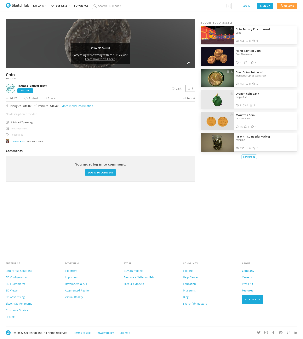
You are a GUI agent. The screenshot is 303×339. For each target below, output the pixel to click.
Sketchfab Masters (195, 303)
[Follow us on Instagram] (266, 333)
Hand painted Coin (248, 51)
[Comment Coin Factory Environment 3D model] (248, 41)
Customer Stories (17, 310)
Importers (71, 277)
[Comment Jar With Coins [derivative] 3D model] (248, 148)
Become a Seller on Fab (139, 277)
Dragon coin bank (247, 93)
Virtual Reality (74, 297)
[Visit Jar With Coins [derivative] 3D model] (217, 142)
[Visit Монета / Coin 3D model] (217, 121)
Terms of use (82, 333)
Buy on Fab (81, 5)
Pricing (10, 317)
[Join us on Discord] (281, 333)
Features (247, 290)
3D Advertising (15, 297)
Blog (186, 297)
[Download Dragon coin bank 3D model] (232, 92)
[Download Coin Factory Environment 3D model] (232, 28)
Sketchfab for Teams (19, 303)
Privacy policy (105, 333)
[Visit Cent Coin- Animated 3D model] (217, 78)
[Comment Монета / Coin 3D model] (246, 126)
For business (58, 5)
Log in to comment (100, 230)
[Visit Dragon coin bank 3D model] (217, 99)
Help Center (190, 277)
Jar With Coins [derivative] (253, 136)
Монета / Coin (245, 115)
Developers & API (76, 284)
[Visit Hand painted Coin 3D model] (217, 56)
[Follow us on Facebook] (273, 333)
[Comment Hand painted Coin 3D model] (246, 62)
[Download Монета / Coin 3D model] (232, 114)
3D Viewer (12, 290)
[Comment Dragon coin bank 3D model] (245, 105)
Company (248, 271)
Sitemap (125, 333)
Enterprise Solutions (19, 271)
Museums (189, 290)
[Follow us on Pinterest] (288, 333)
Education (189, 284)
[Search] (162, 6)
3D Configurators (17, 277)
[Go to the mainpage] (17, 6)
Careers (247, 277)
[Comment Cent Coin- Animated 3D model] (248, 84)
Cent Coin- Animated (249, 72)
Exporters (71, 271)
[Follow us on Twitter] (258, 333)
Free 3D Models (134, 284)
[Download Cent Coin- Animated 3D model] (232, 71)
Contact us (252, 299)
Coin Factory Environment (253, 29)
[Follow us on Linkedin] (295, 333)
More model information (77, 163)
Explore (38, 5)
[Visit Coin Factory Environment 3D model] (217, 35)
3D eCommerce (16, 284)
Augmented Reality (77, 290)
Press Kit (247, 284)
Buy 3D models (133, 271)
